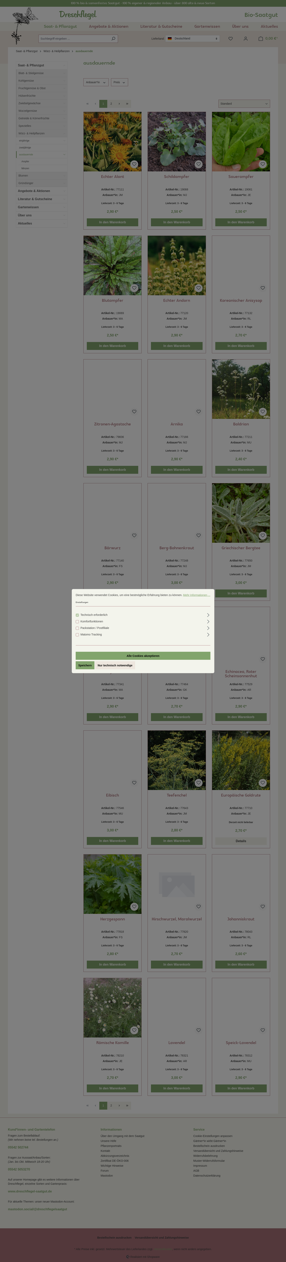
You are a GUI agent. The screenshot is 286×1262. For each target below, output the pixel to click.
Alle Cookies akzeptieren (143, 655)
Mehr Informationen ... (196, 594)
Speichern (85, 665)
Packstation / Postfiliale (94, 627)
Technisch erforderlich (93, 614)
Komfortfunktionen (91, 621)
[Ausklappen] (208, 614)
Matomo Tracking (91, 634)
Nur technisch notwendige (115, 665)
